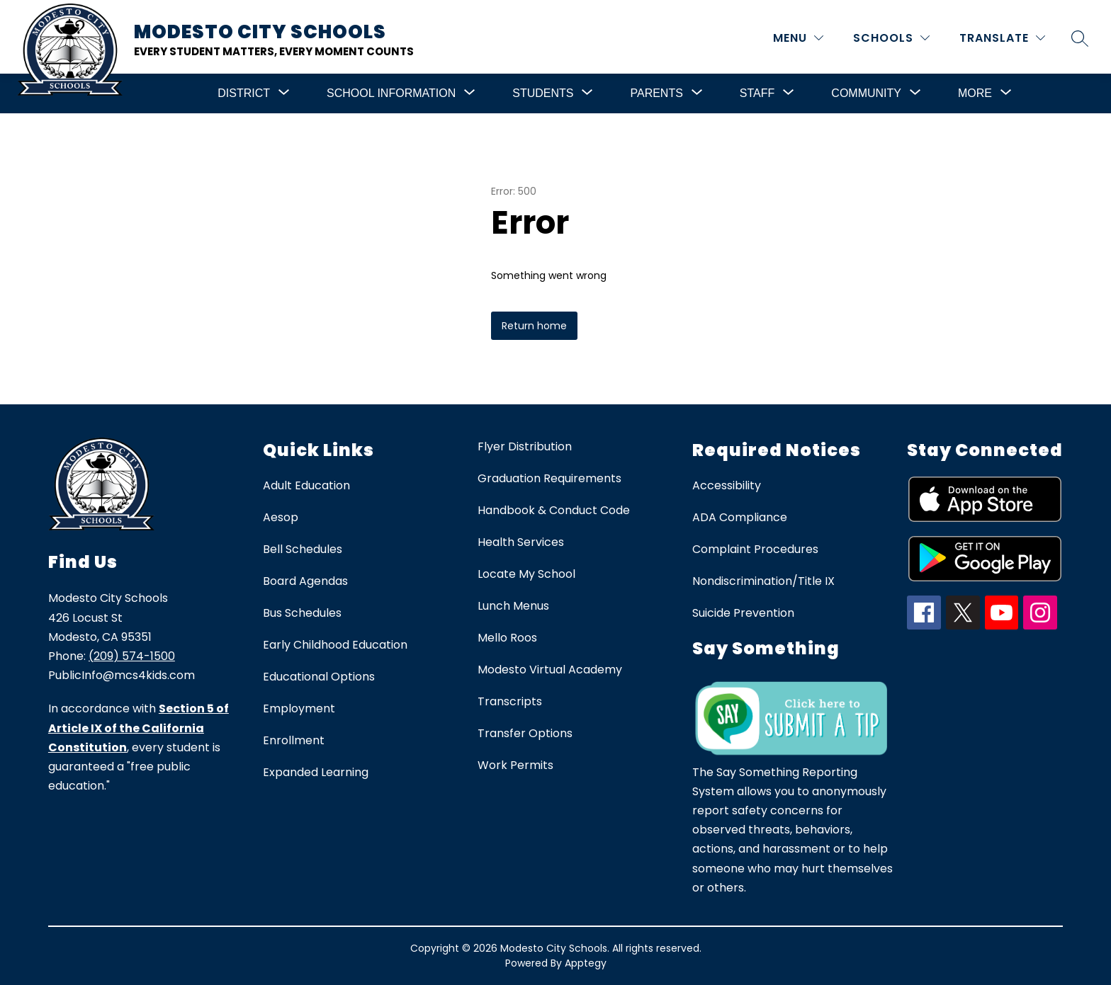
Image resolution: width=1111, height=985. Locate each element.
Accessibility (726, 485)
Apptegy (586, 963)
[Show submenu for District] (244, 93)
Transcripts (510, 701)
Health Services (521, 542)
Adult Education (306, 485)
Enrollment (294, 740)
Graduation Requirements (549, 478)
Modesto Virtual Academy (550, 669)
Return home (534, 326)
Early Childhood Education (335, 645)
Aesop (280, 517)
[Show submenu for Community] (866, 93)
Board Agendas (305, 581)
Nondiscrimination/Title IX (763, 581)
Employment (299, 708)
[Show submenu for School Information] (391, 93)
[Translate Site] (1002, 38)
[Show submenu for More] (975, 93)
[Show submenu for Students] (542, 93)
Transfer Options (525, 733)
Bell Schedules (302, 549)
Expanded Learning (315, 772)
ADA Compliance (739, 517)
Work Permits (515, 765)
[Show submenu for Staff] (757, 93)
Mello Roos (507, 638)
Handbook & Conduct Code (554, 510)
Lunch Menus (513, 606)
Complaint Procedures (755, 549)
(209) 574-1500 (132, 656)
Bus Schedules (302, 613)
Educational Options (319, 676)
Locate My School (526, 574)
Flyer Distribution (525, 446)
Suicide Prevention (743, 613)
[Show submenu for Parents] (656, 93)
